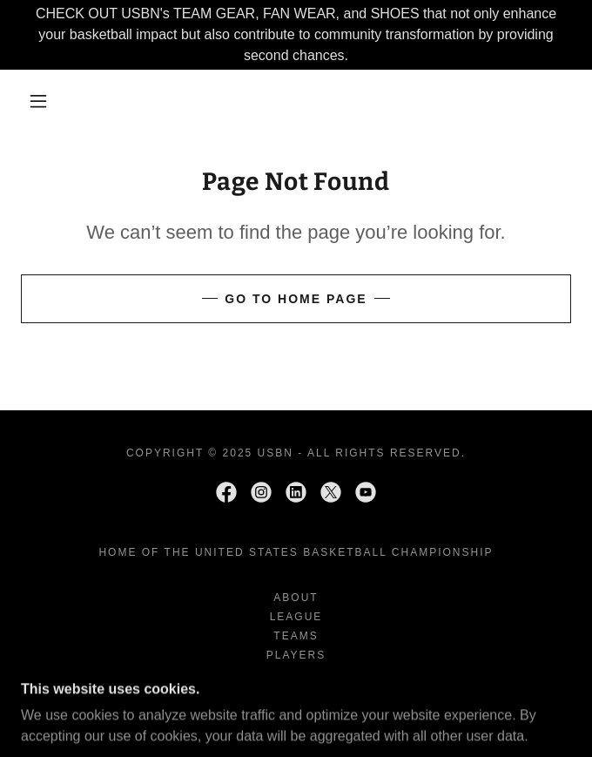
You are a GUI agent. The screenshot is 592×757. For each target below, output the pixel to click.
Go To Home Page (296, 299)
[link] (226, 492)
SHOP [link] (296, 674)
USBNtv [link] (296, 693)
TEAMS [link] (295, 636)
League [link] (296, 617)
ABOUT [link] (295, 597)
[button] (48, 101)
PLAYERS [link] (296, 655)
